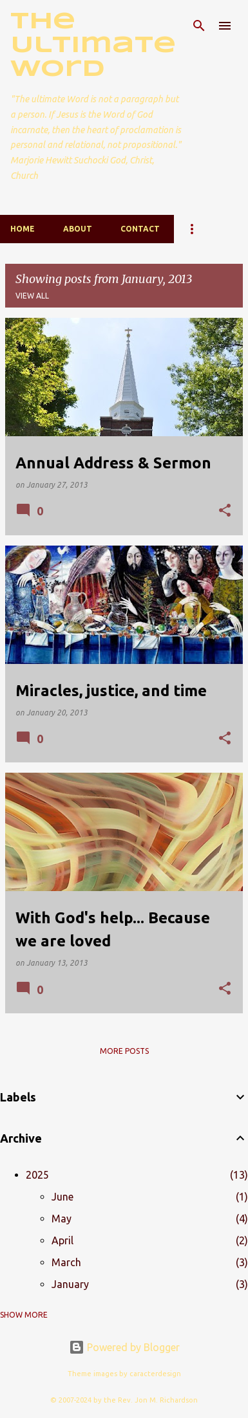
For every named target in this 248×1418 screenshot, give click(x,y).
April (62, 1240)
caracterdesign (155, 1373)
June (62, 1196)
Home (22, 229)
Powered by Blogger (124, 1347)
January (70, 1284)
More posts (124, 1051)
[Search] (199, 25)
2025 (37, 1175)
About (77, 229)
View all (32, 295)
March (66, 1262)
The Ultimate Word (93, 45)
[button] (225, 511)
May (62, 1218)
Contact (140, 229)
